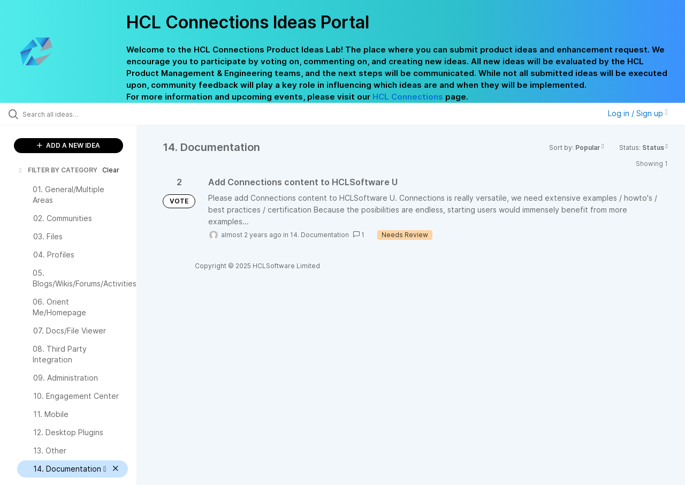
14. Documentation (319, 235)
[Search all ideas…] (82, 114)
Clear (110, 170)
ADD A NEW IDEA (68, 145)
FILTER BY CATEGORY (57, 170)
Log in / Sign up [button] (638, 113)
